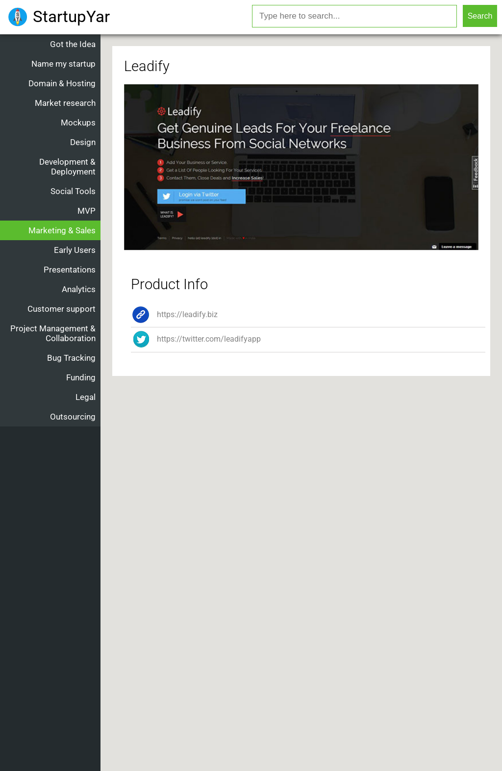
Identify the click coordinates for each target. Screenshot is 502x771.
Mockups (78, 122)
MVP (86, 211)
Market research (65, 103)
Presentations (70, 269)
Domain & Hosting (62, 83)
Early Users (75, 250)
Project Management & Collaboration (53, 333)
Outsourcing (73, 417)
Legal (85, 397)
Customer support (61, 309)
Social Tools (73, 191)
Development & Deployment (67, 166)
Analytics (79, 289)
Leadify (147, 66)
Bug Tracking (71, 358)
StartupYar (71, 16)
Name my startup (63, 64)
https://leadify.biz (174, 314)
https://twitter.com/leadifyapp (196, 339)
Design (83, 142)
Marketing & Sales (62, 230)
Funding (81, 377)
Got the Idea (73, 44)
